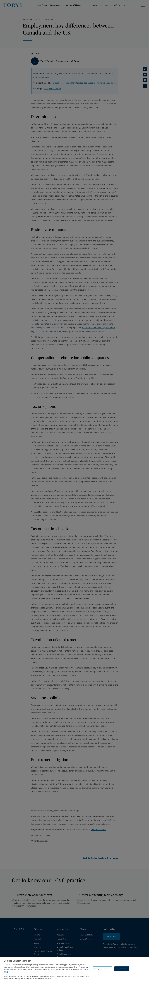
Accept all (121, 969)
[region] (74, 969)
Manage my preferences (102, 969)
